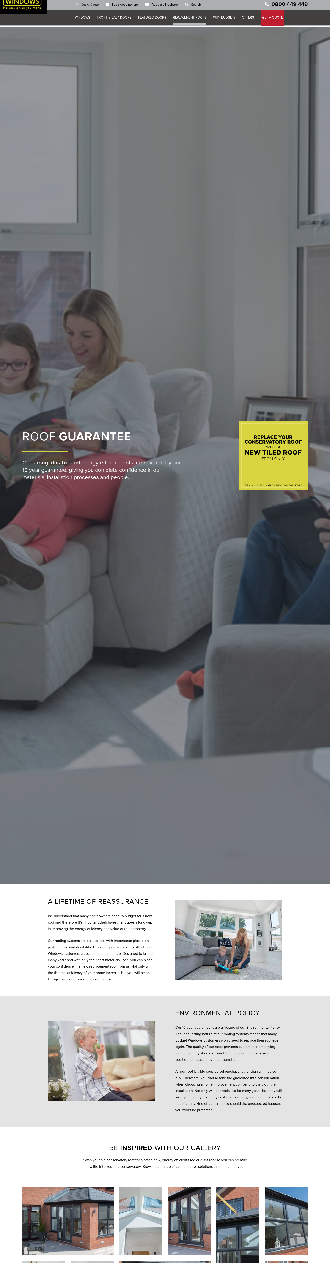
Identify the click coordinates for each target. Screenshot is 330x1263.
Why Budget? (227, 18)
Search (199, 6)
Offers (251, 18)
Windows (85, 18)
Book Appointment (128, 6)
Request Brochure (168, 6)
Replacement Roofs (192, 18)
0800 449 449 (290, 5)
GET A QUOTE (275, 18)
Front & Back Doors (117, 18)
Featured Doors (155, 18)
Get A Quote (93, 6)
